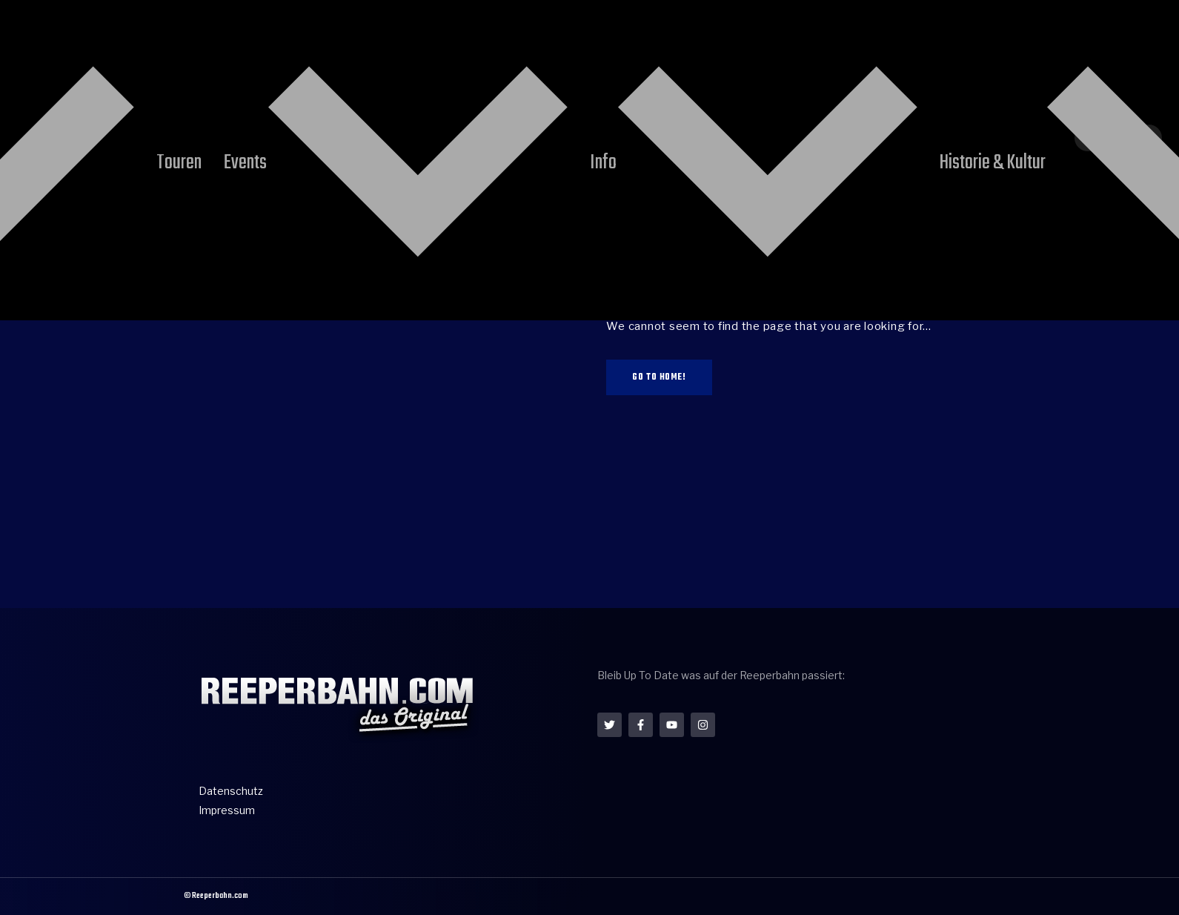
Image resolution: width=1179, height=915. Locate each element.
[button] (1147, 56)
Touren (457, 39)
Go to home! (658, 377)
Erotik (829, 39)
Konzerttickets (918, 39)
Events (535, 39)
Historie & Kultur (725, 39)
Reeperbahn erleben (338, 39)
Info (614, 39)
